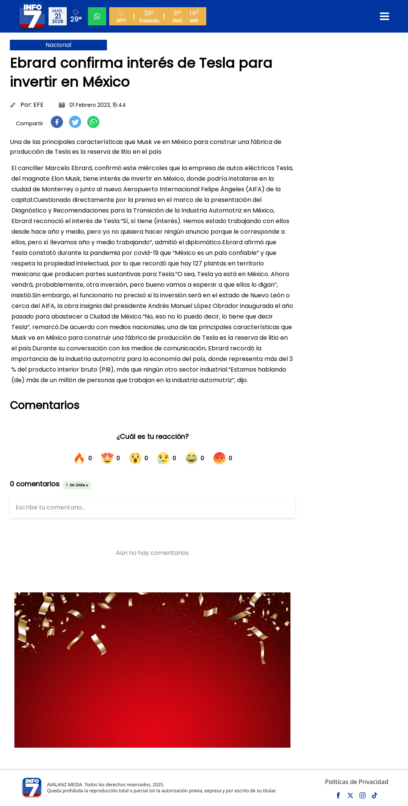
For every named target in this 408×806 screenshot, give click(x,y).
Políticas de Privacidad (356, 782)
